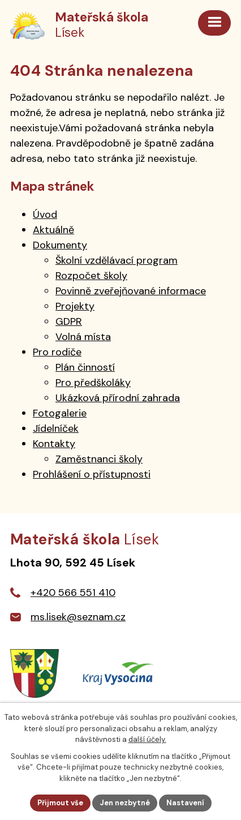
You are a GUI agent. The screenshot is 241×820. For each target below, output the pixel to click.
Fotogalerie (60, 413)
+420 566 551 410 (73, 592)
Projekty (74, 306)
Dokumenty (60, 245)
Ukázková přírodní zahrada (117, 398)
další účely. (147, 739)
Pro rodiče (57, 352)
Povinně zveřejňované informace (130, 291)
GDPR (68, 321)
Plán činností (85, 367)
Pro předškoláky (93, 382)
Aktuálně (53, 230)
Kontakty (54, 443)
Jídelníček (56, 428)
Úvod (45, 214)
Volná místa (83, 337)
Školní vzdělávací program (116, 260)
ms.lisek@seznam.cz (78, 617)
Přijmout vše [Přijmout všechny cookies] (60, 803)
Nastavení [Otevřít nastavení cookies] (185, 803)
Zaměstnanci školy (99, 459)
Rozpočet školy (91, 275)
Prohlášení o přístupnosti (91, 474)
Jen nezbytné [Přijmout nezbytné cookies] (125, 803)
